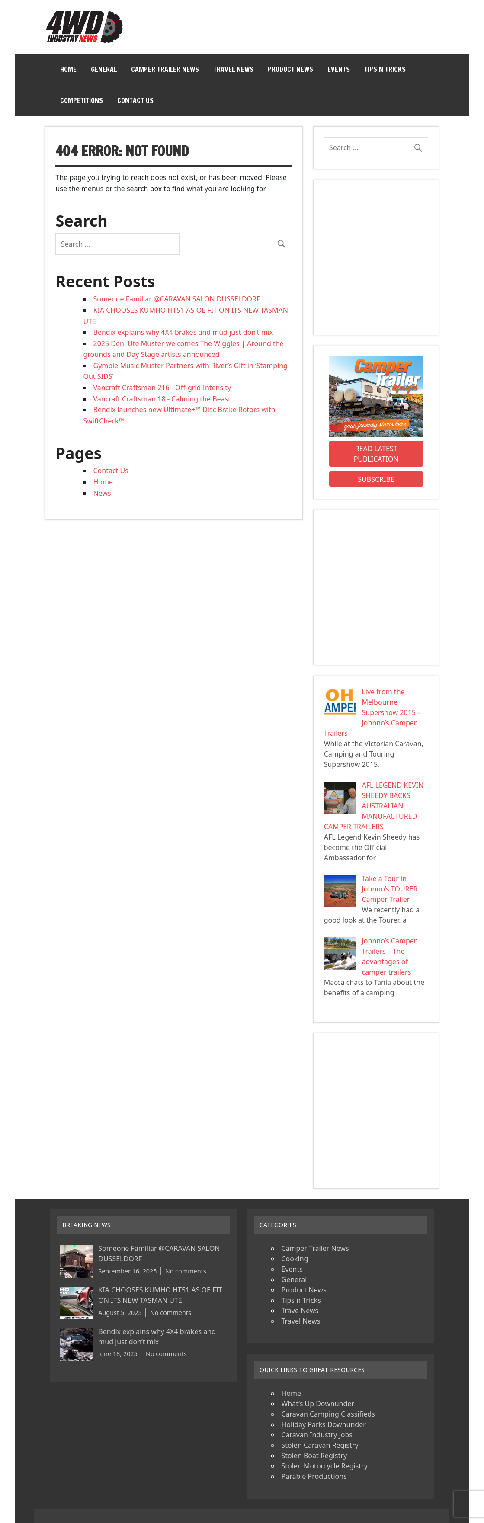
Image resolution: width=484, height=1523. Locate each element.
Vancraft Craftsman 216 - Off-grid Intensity (162, 387)
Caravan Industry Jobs (316, 1435)
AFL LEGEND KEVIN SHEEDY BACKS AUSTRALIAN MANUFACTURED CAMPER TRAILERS (374, 805)
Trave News (299, 1310)
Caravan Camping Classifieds (328, 1414)
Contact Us (135, 100)
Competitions (81, 100)
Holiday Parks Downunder (323, 1424)
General (104, 69)
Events (338, 69)
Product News (290, 69)
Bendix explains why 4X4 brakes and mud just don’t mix (183, 332)
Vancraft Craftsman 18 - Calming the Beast (162, 399)
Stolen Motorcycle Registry (324, 1466)
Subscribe (376, 479)
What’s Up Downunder (317, 1403)
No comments (185, 1271)
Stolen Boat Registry (314, 1455)
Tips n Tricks (385, 69)
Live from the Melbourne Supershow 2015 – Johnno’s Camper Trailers (372, 712)
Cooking (294, 1258)
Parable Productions (313, 1476)
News (102, 493)
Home (68, 69)
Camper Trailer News (165, 69)
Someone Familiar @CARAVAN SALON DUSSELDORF (176, 299)
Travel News (233, 69)
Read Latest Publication (376, 454)
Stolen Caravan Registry (319, 1445)
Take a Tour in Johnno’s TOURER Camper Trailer (389, 889)
